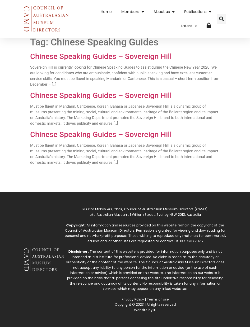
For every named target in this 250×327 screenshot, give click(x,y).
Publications (197, 12)
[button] (221, 19)
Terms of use (158, 299)
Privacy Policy (133, 299)
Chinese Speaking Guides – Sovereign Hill (101, 56)
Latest (189, 26)
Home (106, 11)
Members (132, 12)
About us (164, 12)
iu (154, 310)
